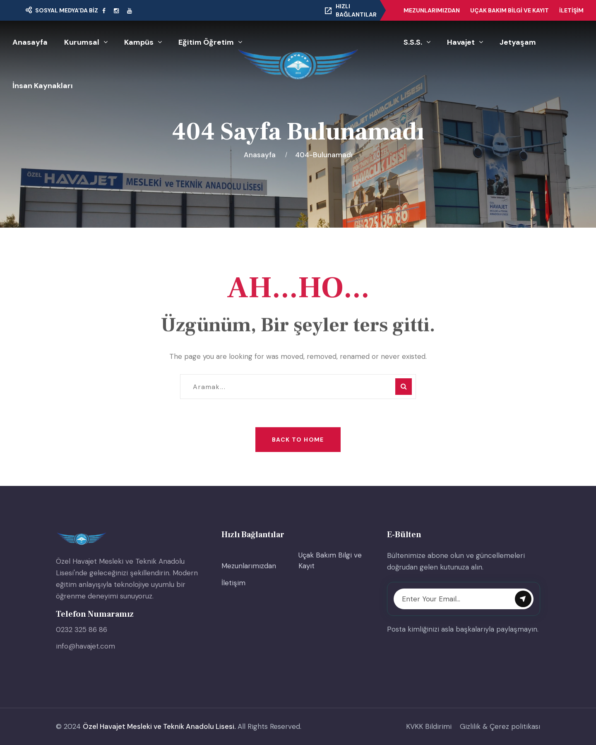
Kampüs (139, 42)
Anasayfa (30, 42)
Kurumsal (81, 42)
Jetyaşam (518, 42)
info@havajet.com (85, 646)
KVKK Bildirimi (429, 726)
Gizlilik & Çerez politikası (500, 726)
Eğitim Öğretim (206, 42)
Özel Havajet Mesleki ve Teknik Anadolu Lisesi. (159, 726)
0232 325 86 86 (81, 629)
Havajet (461, 42)
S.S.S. (413, 42)
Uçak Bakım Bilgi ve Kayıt (509, 10)
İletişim (571, 10)
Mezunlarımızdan (432, 10)
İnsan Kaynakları (42, 86)
